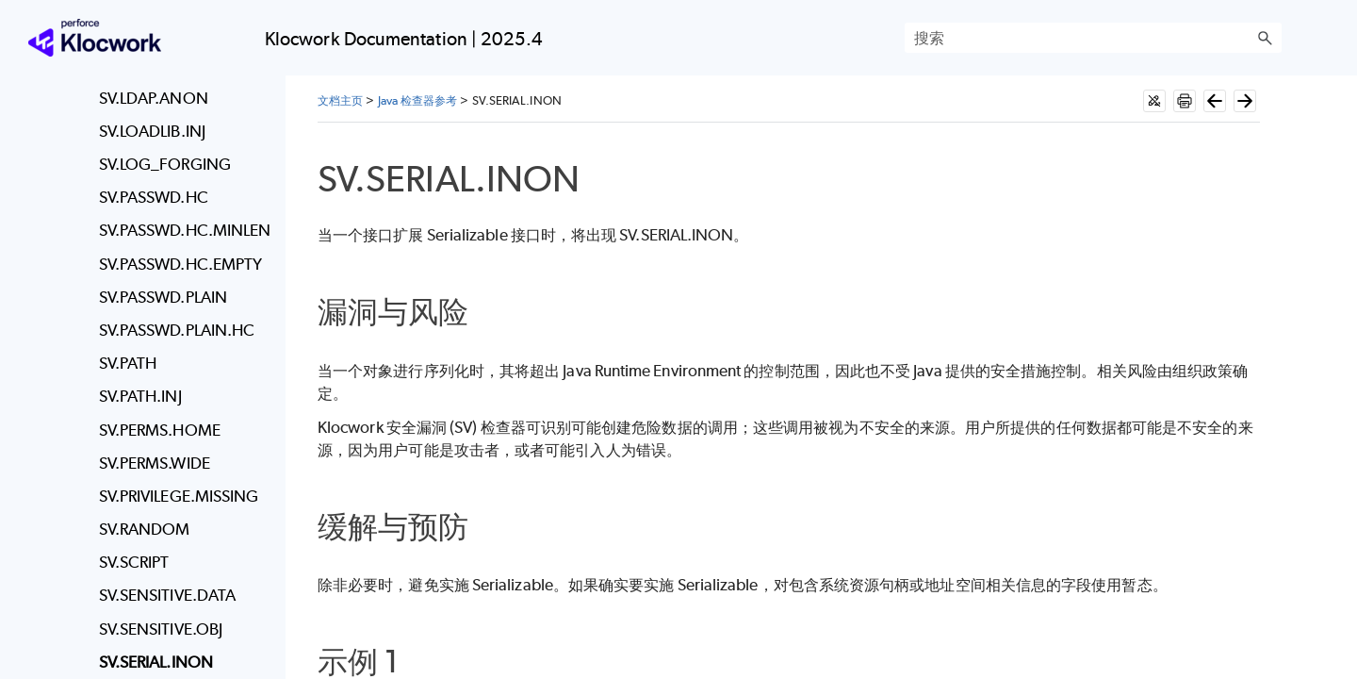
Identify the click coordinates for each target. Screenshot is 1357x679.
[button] (1265, 38)
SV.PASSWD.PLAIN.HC (176, 330)
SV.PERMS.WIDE (154, 463)
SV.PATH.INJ (140, 396)
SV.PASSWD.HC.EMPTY (180, 264)
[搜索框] (1093, 38)
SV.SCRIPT (134, 562)
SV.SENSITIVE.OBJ (160, 629)
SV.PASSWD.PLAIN (163, 297)
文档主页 (340, 100)
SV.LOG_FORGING (165, 164)
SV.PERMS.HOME (160, 430)
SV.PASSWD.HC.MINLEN (185, 230)
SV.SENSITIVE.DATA (167, 595)
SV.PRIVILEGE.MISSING (179, 496)
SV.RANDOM (144, 529)
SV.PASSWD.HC (153, 197)
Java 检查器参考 (418, 100)
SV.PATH (128, 363)
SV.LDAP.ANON (153, 98)
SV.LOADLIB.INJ (152, 131)
